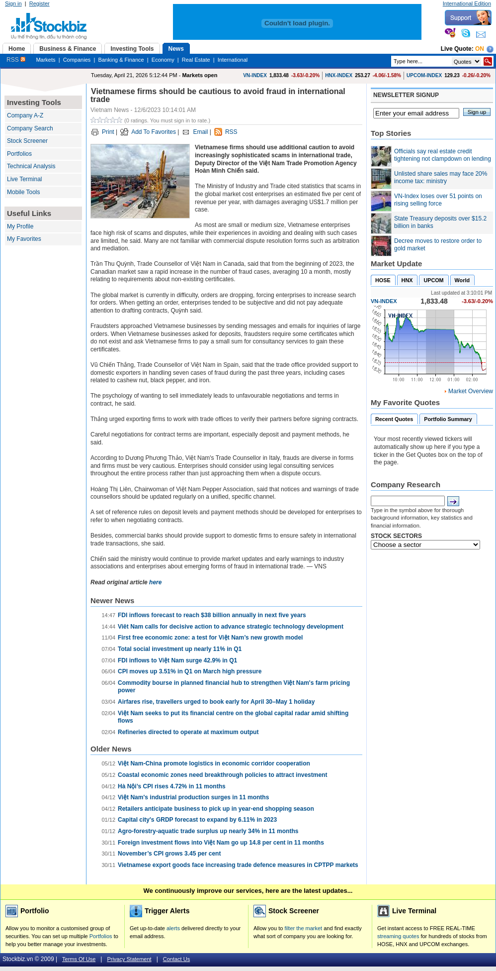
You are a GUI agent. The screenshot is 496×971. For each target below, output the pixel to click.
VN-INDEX (255, 75)
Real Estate (196, 60)
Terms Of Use (78, 959)
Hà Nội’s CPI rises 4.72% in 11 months (172, 786)
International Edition (467, 3)
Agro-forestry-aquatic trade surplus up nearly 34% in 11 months (208, 831)
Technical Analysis (31, 166)
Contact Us (176, 959)
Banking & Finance (121, 60)
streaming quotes (398, 936)
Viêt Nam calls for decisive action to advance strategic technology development (230, 626)
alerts (173, 928)
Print (108, 131)
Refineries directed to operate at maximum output (188, 732)
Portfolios (19, 153)
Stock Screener (27, 140)
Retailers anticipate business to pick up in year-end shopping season (216, 808)
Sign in (13, 3)
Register (39, 3)
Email (200, 131)
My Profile (20, 226)
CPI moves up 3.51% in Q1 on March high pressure (189, 671)
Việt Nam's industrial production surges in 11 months (193, 797)
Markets (45, 60)
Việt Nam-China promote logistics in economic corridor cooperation (214, 763)
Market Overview (470, 391)
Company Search (30, 128)
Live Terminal (24, 179)
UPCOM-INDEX (424, 75)
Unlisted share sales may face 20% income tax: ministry (440, 177)
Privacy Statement (129, 959)
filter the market (303, 928)
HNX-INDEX (338, 75)
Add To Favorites (153, 131)
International (233, 60)
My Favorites (24, 238)
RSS (15, 59)
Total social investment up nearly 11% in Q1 (180, 649)
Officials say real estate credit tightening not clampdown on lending (442, 155)
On (479, 48)
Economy (163, 60)
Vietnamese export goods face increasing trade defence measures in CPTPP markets (238, 865)
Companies (77, 60)
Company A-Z (25, 115)
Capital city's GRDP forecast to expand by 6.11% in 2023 (197, 819)
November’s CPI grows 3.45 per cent (169, 853)
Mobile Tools (23, 192)
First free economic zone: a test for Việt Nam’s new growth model (210, 637)
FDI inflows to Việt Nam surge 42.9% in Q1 (177, 660)
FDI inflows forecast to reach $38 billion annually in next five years (212, 615)
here (155, 582)
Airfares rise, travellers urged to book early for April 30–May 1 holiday (216, 701)
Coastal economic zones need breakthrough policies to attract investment (222, 774)
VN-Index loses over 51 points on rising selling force (438, 200)
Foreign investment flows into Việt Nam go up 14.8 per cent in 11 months (221, 842)
